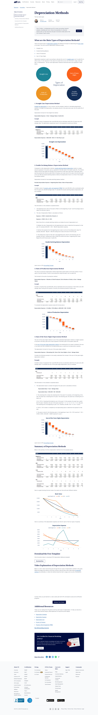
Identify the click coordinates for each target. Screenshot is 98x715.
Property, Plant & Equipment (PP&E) (44, 625)
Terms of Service (77, 709)
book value (80, 43)
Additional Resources (19, 27)
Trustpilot (37, 698)
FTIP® (25, 683)
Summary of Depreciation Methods (22, 18)
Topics (25, 691)
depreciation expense (52, 43)
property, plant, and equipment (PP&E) (53, 188)
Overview (16, 670)
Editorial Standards (18, 679)
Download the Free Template (21, 21)
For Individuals (37, 670)
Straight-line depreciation (40, 106)
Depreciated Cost (40, 619)
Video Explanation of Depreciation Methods (22, 24)
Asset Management (59, 682)
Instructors (16, 672)
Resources (38, 2)
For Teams (37, 674)
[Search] (64, 2)
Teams (52, 2)
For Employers (48, 680)
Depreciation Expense (41, 617)
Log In (75, 2)
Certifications (25, 2)
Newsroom (16, 691)
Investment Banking (59, 672)
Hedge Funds (58, 684)
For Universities (48, 682)
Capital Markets (58, 674)
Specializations (27, 693)
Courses (32, 2)
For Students (37, 672)
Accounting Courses (48, 265)
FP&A (56, 670)
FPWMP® (26, 681)
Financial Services (48, 674)
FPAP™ (25, 672)
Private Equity (58, 686)
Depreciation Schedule (41, 614)
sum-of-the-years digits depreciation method (48, 344)
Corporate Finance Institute (17, 2)
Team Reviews (48, 684)
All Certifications (27, 685)
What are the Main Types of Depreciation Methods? (20, 15)
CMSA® (25, 674)
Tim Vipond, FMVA (43, 21)
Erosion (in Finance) (40, 622)
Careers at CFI (17, 676)
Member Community (80, 670)
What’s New (78, 672)
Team (15, 674)
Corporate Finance (48, 672)
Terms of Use (70, 709)
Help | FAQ (67, 670)
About (43, 2)
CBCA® (25, 676)
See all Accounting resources (41, 628)
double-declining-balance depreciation (64, 168)
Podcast (77, 676)
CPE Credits (16, 683)
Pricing (48, 2)
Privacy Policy (64, 709)
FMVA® (25, 670)
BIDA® (25, 679)
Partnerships (16, 687)
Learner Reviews (17, 685)
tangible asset (70, 59)
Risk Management (58, 680)
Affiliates (16, 689)
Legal (66, 672)
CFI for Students (17, 681)
